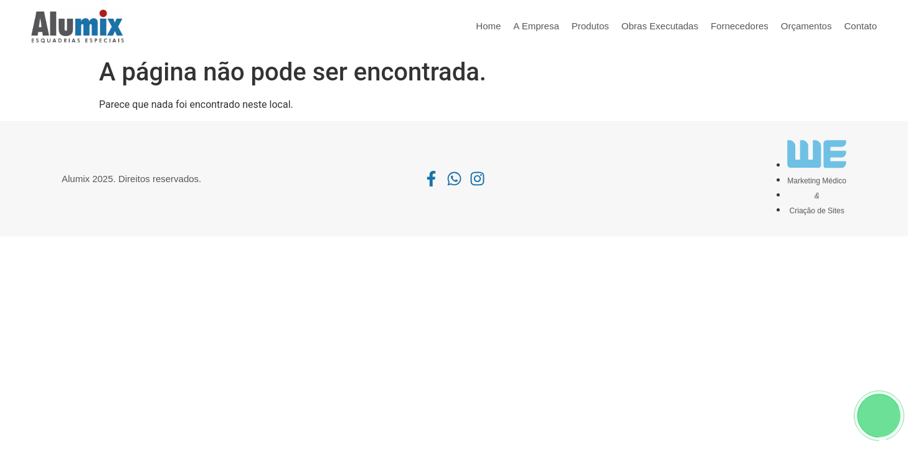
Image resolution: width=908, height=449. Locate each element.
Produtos (590, 26)
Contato (860, 26)
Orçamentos (806, 26)
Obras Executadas (660, 26)
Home (488, 26)
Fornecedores (739, 26)
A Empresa (536, 26)
